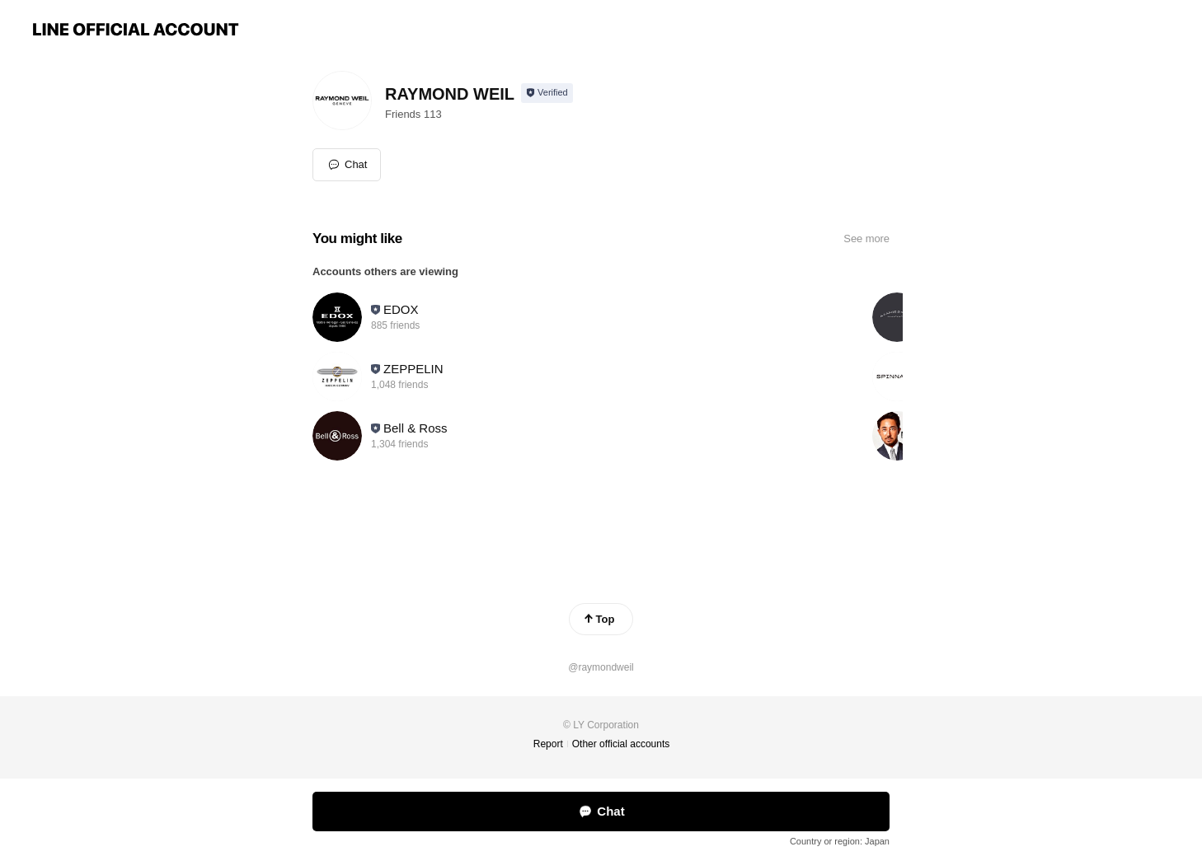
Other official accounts (621, 744)
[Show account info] (547, 93)
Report (548, 744)
